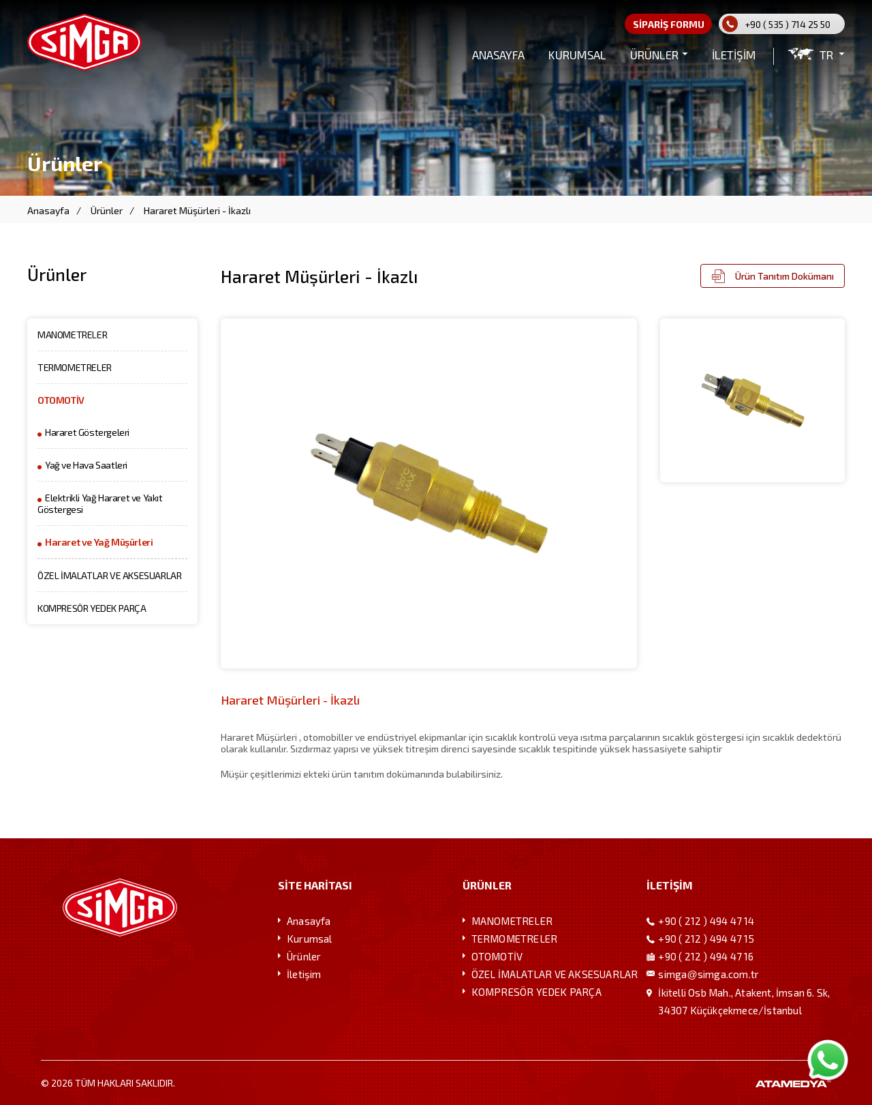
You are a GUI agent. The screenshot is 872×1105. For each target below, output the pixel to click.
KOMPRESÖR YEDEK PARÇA (91, 608)
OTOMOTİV (60, 400)
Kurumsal (309, 938)
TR (826, 54)
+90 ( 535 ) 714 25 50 (787, 24)
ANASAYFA (498, 54)
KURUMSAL (577, 54)
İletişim (304, 974)
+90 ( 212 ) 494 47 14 (706, 921)
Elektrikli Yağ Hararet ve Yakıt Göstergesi (100, 503)
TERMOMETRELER (74, 367)
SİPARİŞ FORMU (668, 24)
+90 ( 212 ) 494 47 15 (706, 938)
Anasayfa (48, 210)
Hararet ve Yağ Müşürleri (99, 542)
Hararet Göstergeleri (87, 432)
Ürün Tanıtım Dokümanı (784, 276)
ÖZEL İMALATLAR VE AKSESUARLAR (109, 575)
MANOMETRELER (72, 334)
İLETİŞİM (734, 54)
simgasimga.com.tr (708, 974)
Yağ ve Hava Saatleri (86, 465)
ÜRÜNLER (654, 54)
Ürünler (107, 210)
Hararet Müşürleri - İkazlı (197, 210)
